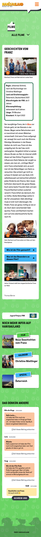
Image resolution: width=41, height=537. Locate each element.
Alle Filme (18, 34)
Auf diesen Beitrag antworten (24, 429)
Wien (29, 124)
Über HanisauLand (21, 532)
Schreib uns (20, 498)
